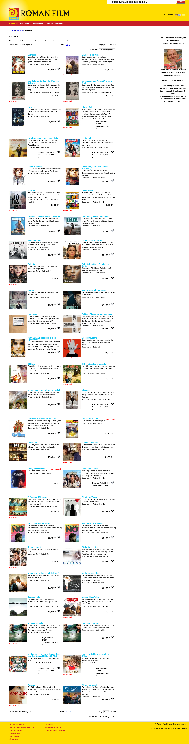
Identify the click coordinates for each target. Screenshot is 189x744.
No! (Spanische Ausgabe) (39, 523)
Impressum (14, 736)
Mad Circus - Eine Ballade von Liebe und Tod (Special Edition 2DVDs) (44, 655)
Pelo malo (32, 442)
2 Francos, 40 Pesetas (37, 497)
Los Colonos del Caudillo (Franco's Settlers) (43, 82)
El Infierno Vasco (89, 497)
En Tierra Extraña (89, 338)
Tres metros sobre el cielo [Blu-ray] (43, 573)
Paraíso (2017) (34, 240)
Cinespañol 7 (87, 107)
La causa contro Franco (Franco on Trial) (97, 82)
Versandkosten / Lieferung (21, 727)
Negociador (33, 314)
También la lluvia (35, 623)
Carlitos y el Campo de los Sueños (43, 419)
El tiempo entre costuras (92, 240)
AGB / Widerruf (16, 724)
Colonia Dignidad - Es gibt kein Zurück (95, 265)
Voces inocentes (35, 167)
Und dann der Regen (91, 623)
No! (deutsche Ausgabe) (92, 523)
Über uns (13, 739)
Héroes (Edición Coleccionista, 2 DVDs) (96, 655)
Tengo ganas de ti (36, 547)
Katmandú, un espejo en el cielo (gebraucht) (42, 339)
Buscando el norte (90, 419)
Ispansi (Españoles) (90, 597)
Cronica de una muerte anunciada (43, 138)
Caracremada (34, 597)
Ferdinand (86, 138)
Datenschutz (15, 733)
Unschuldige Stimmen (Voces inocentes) (95, 168)
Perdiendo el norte (90, 469)
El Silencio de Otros (90, 55)
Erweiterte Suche (53, 727)
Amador (31, 685)
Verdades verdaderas (91, 573)
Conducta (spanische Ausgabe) (96, 216)
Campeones (33, 55)
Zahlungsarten (16, 730)
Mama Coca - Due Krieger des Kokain (44, 390)
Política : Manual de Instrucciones (97, 314)
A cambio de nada (90, 442)
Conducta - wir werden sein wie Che (44, 216)
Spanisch (19, 30)
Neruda (31, 290)
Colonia (31, 264)
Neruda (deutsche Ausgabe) (94, 290)
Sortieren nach (93, 50)
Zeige (101, 45)
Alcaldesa (86, 390)
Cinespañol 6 (87, 190)
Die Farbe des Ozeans (91, 547)
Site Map (49, 724)
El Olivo (31, 364)
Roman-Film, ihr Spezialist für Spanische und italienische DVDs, (39, 14)
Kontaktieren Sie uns (55, 730)
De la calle (32, 107)
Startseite (11, 30)
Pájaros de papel (89, 685)
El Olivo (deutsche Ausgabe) (94, 364)
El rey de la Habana (36, 469)
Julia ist (31, 190)
